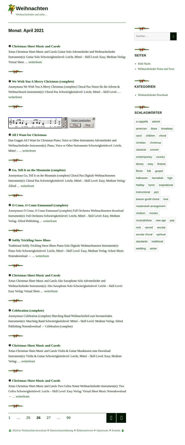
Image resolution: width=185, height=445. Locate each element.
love (165, 199)
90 (69, 418)
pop (172, 220)
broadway (167, 128)
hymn (151, 185)
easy (150, 163)
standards (142, 241)
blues (154, 128)
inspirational (166, 185)
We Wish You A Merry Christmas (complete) (43, 81)
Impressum (102, 430)
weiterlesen (35, 62)
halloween (142, 178)
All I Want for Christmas (29, 135)
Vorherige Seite (111, 418)
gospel (159, 170)
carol (139, 135)
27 (50, 418)
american (141, 128)
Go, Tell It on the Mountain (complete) (39, 170)
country (160, 156)
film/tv (139, 170)
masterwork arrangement (150, 206)
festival (161, 163)
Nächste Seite (121, 418)
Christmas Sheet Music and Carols (36, 46)
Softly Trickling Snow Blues (31, 240)
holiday (140, 185)
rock (138, 227)
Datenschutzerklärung (61, 430)
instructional (143, 192)
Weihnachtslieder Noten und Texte (156, 68)
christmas (155, 142)
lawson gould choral (147, 199)
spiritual (161, 234)
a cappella (142, 121)
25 (29, 418)
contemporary (144, 156)
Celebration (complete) (28, 310)
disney (139, 163)
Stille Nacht (144, 63)
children (150, 135)
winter (153, 248)
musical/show (144, 220)
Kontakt (116, 430)
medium (140, 213)
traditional (157, 241)
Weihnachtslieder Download (153, 94)
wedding (141, 248)
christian (141, 142)
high (169, 178)
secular (161, 227)
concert (154, 149)
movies (153, 213)
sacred (149, 227)
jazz (156, 192)
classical (141, 149)
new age (161, 220)
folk (149, 170)
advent (156, 121)
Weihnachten (32, 8)
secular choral (144, 234)
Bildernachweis (85, 430)
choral (162, 135)
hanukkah (157, 178)
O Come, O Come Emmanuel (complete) (40, 205)
